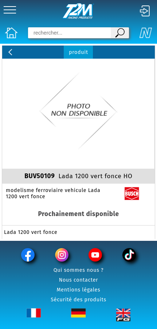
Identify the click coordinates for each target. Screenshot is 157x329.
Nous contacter (78, 280)
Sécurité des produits (78, 300)
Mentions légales (79, 290)
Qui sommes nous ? (79, 270)
